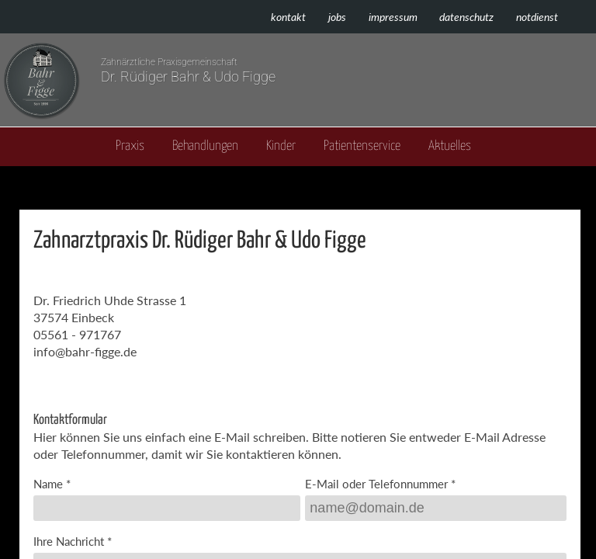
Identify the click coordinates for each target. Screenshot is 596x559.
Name (48, 484)
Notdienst (537, 16)
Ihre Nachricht (68, 541)
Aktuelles (449, 146)
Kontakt (288, 16)
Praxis (130, 146)
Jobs (337, 16)
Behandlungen (205, 146)
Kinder (281, 146)
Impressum (393, 16)
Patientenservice (362, 146)
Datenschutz (466, 16)
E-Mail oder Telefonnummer (376, 484)
